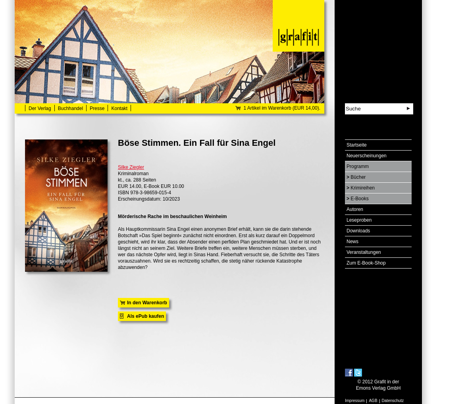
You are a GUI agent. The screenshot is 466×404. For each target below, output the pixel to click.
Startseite (357, 145)
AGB (373, 400)
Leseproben (359, 220)
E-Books (359, 198)
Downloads (358, 231)
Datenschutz (393, 400)
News (352, 241)
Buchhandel (70, 108)
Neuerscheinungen (367, 156)
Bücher (358, 177)
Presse (97, 108)
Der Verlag (40, 108)
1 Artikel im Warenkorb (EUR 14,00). (281, 108)
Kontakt (119, 108)
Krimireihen (362, 188)
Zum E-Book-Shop (366, 263)
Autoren (355, 209)
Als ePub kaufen (145, 316)
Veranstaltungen (364, 252)
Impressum (354, 400)
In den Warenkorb (147, 302)
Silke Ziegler (131, 167)
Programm (358, 166)
